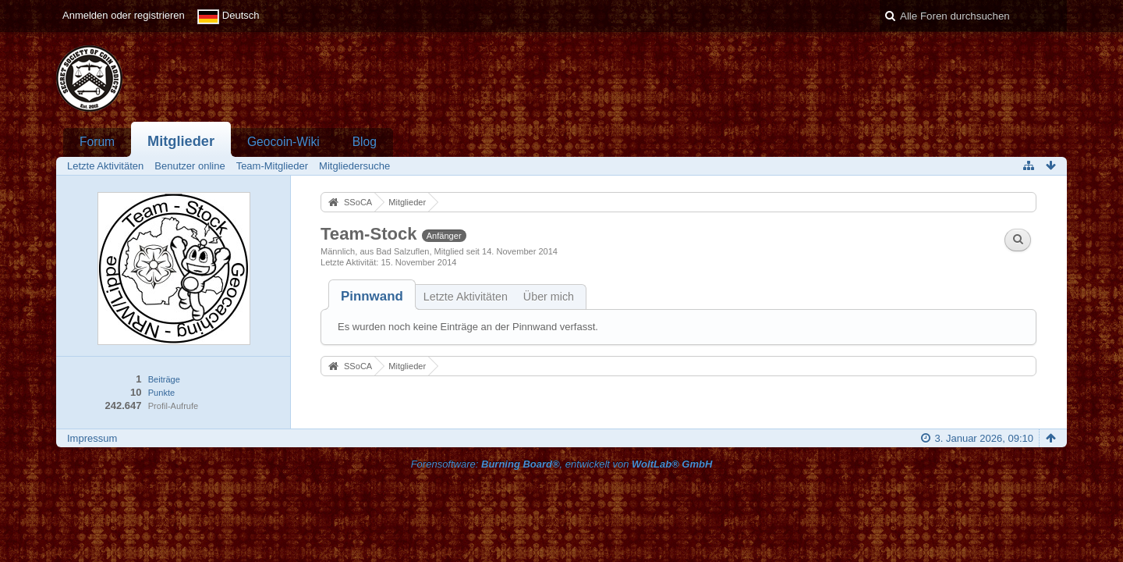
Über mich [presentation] (548, 296)
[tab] (372, 296)
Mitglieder (180, 141)
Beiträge (164, 379)
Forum (97, 141)
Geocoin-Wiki (283, 141)
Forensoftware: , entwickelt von (562, 464)
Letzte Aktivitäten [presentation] (465, 296)
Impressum (92, 438)
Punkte (161, 392)
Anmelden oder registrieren (123, 15)
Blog (364, 141)
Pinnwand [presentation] (372, 296)
